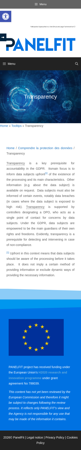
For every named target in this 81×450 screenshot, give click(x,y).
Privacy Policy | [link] (56, 437)
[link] (5, 16)
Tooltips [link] (16, 126)
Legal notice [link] (35, 437)
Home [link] (4, 126)
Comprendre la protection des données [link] (45, 148)
